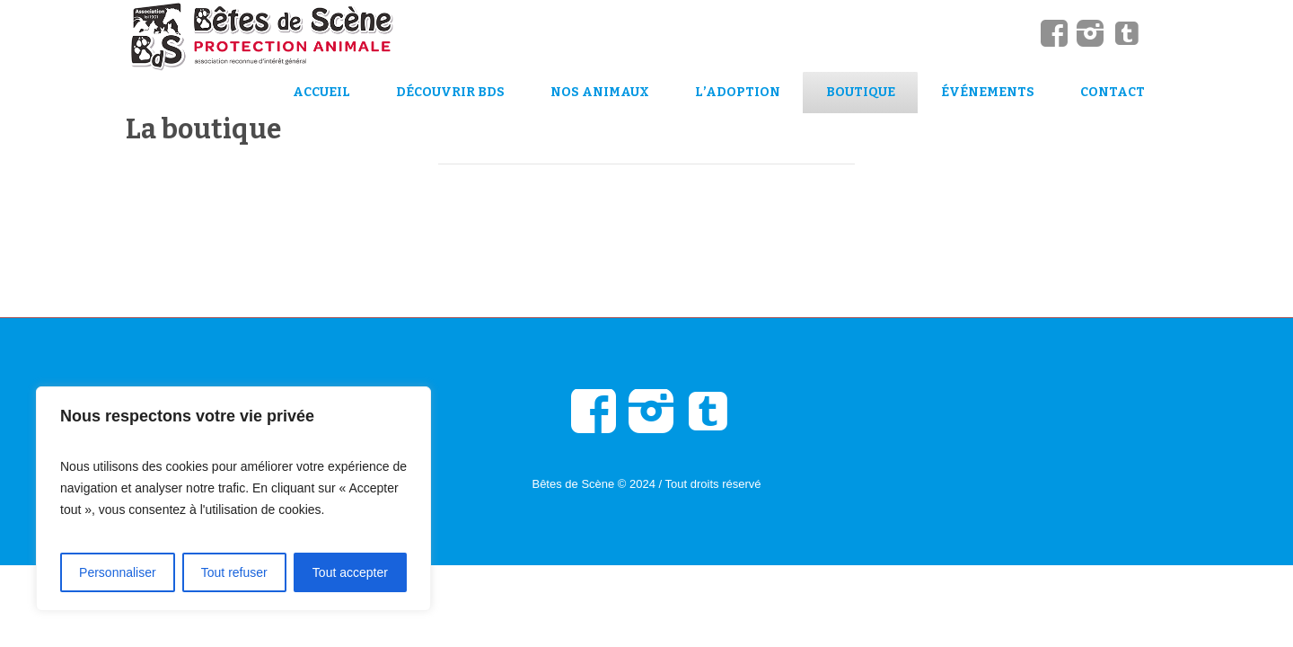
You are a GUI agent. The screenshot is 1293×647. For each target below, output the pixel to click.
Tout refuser (234, 572)
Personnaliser (117, 572)
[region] (233, 498)
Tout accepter (350, 572)
